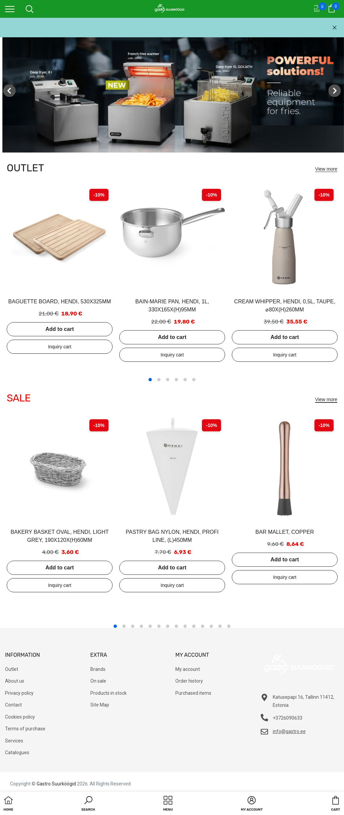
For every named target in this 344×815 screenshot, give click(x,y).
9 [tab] (185, 626)
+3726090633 (287, 718)
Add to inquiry (60, 347)
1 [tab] (150, 379)
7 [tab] (167, 626)
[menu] (9, 8)
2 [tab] (159, 379)
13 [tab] (220, 626)
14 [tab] (228, 626)
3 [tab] (167, 379)
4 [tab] (176, 379)
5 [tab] (185, 379)
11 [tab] (202, 626)
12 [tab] (211, 626)
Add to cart (59, 329)
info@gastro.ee (289, 731)
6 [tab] (194, 379)
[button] (88, 804)
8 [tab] (176, 626)
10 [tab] (194, 626)
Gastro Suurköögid (56, 783)
